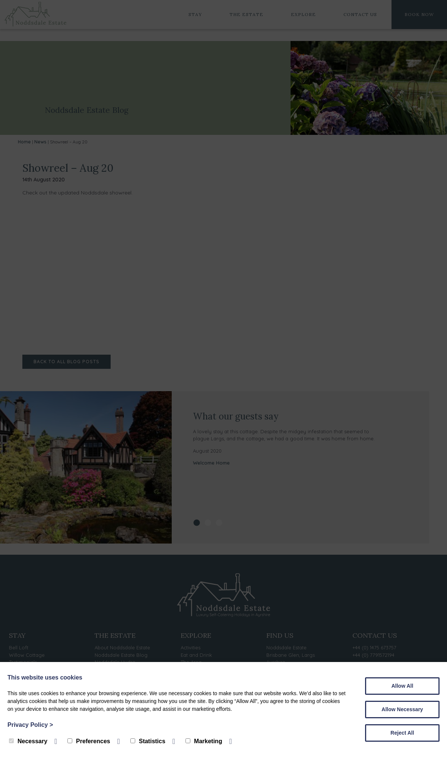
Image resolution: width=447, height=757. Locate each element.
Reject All (402, 733)
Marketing (204, 741)
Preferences (88, 741)
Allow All (402, 686)
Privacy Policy (30, 725)
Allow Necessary (402, 709)
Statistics (147, 741)
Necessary (28, 741)
